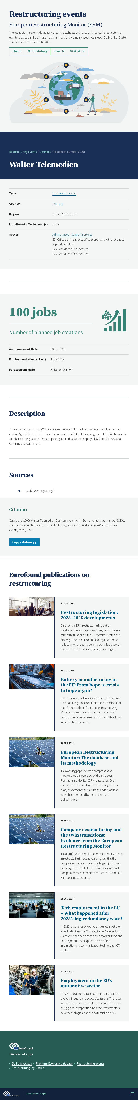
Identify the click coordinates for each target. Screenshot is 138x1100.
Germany (45, 152)
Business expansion (64, 193)
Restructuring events (23, 152)
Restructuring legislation (28, 1068)
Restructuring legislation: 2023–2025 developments (89, 615)
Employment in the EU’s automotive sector (86, 983)
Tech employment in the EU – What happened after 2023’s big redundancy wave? (92, 913)
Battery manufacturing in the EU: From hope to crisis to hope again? (90, 685)
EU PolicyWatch (22, 1063)
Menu (132, 1093)
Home (16, 51)
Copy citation (22, 542)
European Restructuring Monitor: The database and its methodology (89, 758)
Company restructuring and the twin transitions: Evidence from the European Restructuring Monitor (91, 838)
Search (59, 51)
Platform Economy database (54, 1063)
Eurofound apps (21, 1054)
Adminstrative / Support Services (72, 235)
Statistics (77, 51)
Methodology (37, 51)
